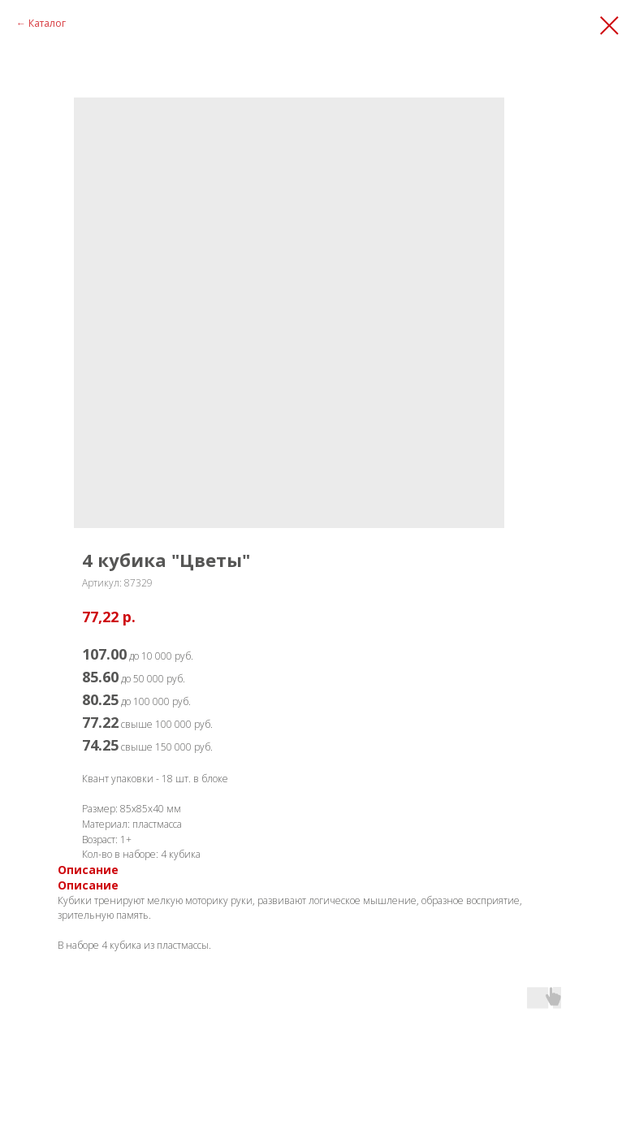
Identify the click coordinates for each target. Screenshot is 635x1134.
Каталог (47, 23)
